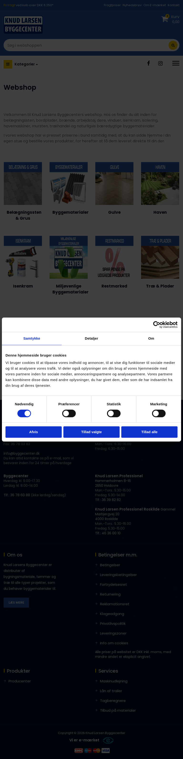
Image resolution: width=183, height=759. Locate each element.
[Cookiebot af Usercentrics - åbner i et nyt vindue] (157, 324)
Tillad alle (149, 432)
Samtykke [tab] (31, 338)
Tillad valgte (91, 432)
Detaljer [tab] (91, 338)
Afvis (33, 432)
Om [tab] (151, 338)
